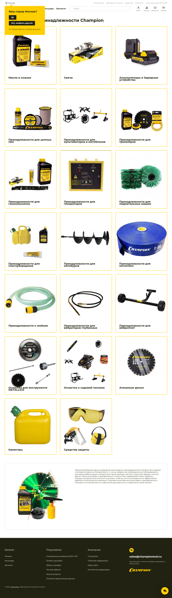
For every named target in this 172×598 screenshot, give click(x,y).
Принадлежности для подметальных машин (135, 203)
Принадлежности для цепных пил (29, 141)
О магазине (93, 556)
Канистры (15, 450)
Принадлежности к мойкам (28, 326)
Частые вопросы (53, 574)
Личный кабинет (53, 570)
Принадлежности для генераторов (79, 203)
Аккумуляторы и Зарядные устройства (138, 79)
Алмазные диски (131, 388)
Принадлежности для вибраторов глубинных (80, 327)
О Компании (98, 3)
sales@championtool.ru (145, 556)
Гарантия (129, 3)
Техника (8, 556)
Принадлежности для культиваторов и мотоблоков (84, 141)
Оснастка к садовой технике (84, 388)
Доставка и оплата (114, 3)
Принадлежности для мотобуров (79, 265)
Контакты (139, 3)
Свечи (68, 78)
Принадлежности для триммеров (134, 141)
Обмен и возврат (53, 565)
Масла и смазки (19, 78)
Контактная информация (99, 570)
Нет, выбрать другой (22, 23)
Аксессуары (47, 9)
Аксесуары (9, 561)
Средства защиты (76, 450)
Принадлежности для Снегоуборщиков (24, 265)
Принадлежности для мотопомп (134, 265)
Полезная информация (98, 561)
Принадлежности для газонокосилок (24, 203)
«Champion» (14, 587)
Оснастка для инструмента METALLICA (27, 389)
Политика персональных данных (60, 579)
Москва (11, 3)
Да (12, 17)
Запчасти (61, 9)
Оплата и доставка (54, 561)
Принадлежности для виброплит (134, 327)
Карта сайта (93, 565)
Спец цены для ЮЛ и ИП (156, 3)
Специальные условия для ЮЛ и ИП (62, 556)
